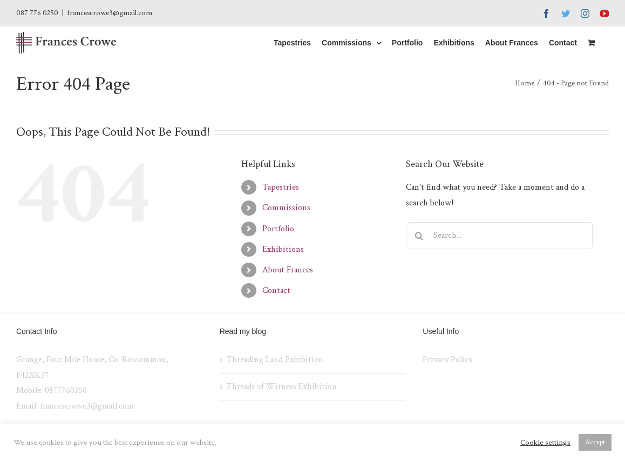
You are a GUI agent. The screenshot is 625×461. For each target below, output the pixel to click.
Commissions (286, 207)
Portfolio (278, 229)
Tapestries (280, 187)
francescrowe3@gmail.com (109, 13)
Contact (276, 290)
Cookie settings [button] (545, 442)
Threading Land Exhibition (274, 359)
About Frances (287, 270)
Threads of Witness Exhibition (281, 386)
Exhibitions (283, 249)
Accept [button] (595, 442)
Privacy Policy (447, 359)
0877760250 (66, 390)
